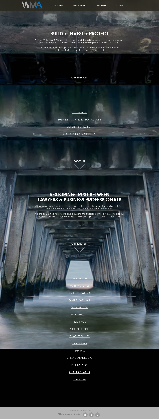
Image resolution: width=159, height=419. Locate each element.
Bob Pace (79, 321)
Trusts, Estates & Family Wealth (79, 133)
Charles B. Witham (79, 292)
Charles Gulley (79, 336)
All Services (79, 112)
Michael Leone (79, 328)
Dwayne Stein (79, 307)
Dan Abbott (79, 278)
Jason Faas (79, 343)
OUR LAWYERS (79, 243)
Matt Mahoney (79, 285)
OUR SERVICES (79, 77)
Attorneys (101, 5)
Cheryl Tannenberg (79, 357)
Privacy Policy (78, 410)
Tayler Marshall (79, 300)
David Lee (79, 379)
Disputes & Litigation (79, 126)
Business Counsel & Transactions (79, 119)
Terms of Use (87, 410)
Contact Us (121, 5)
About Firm (58, 5)
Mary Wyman (79, 314)
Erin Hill (79, 350)
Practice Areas (79, 5)
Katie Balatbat (79, 364)
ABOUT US (79, 160)
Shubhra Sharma (79, 372)
